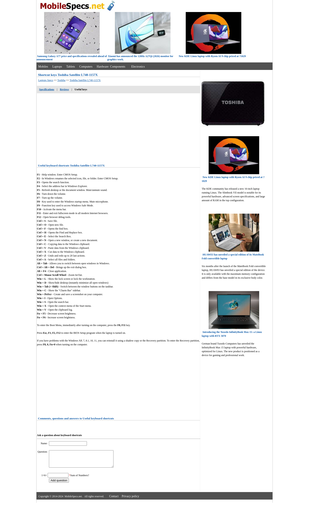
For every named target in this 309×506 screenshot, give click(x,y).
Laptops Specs (45, 80)
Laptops (57, 66)
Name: (44, 443)
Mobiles (43, 66)
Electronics (138, 66)
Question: (43, 451)
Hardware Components (111, 66)
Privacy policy (130, 499)
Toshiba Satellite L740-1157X (85, 80)
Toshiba (61, 80)
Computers (85, 66)
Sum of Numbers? (79, 478)
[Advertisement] (118, 127)
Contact (114, 499)
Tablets (70, 66)
